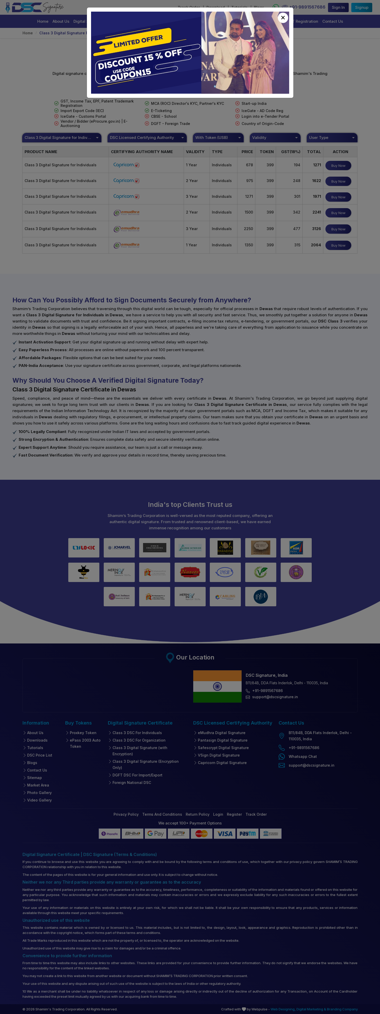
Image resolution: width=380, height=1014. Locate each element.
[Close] (283, 18)
